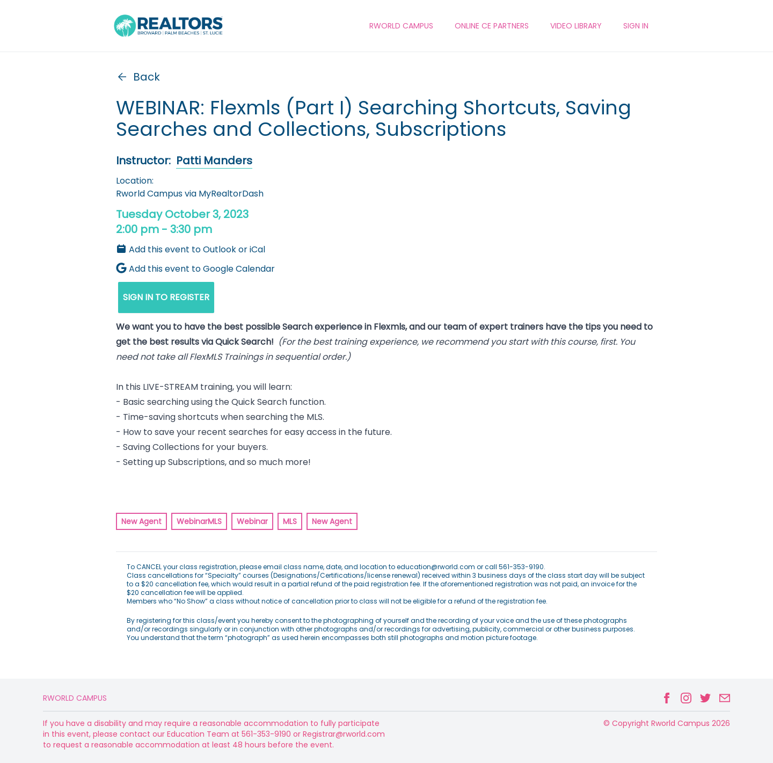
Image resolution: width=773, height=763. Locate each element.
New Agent (141, 521)
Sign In (635, 25)
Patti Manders (214, 160)
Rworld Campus (75, 698)
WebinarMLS (199, 521)
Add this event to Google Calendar (195, 269)
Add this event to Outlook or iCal (190, 249)
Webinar (252, 521)
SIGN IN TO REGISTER (166, 297)
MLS (290, 521)
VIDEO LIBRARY (576, 25)
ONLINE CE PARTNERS (492, 25)
